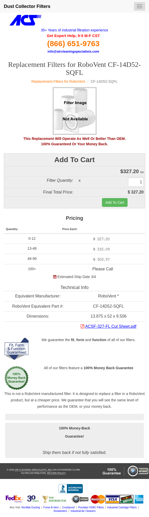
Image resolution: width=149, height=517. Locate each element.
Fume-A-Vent (51, 507)
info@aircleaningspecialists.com (73, 51)
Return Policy (56, 473)
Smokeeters (60, 511)
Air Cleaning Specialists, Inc (33, 469)
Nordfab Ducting (30, 507)
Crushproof (68, 507)
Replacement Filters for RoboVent (58, 81)
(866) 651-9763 (73, 43)
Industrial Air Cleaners (83, 511)
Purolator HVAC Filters (91, 507)
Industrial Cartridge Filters (121, 507)
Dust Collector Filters (27, 6)
